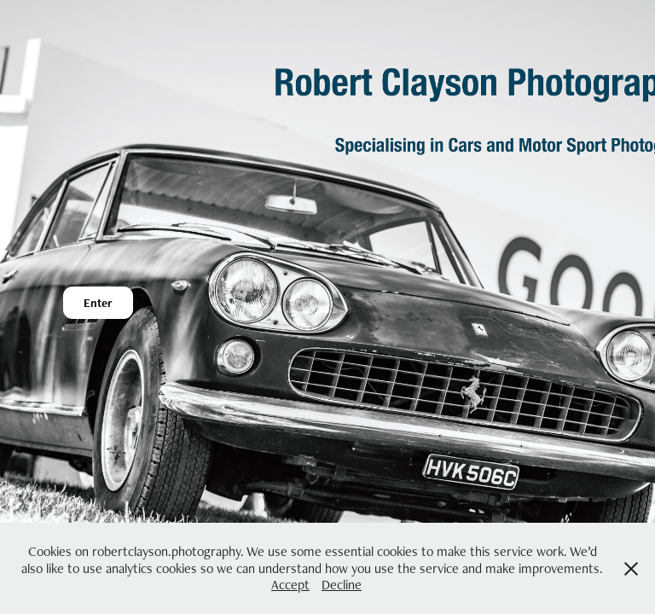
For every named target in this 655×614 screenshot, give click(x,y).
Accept (290, 585)
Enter (98, 302)
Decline (342, 585)
